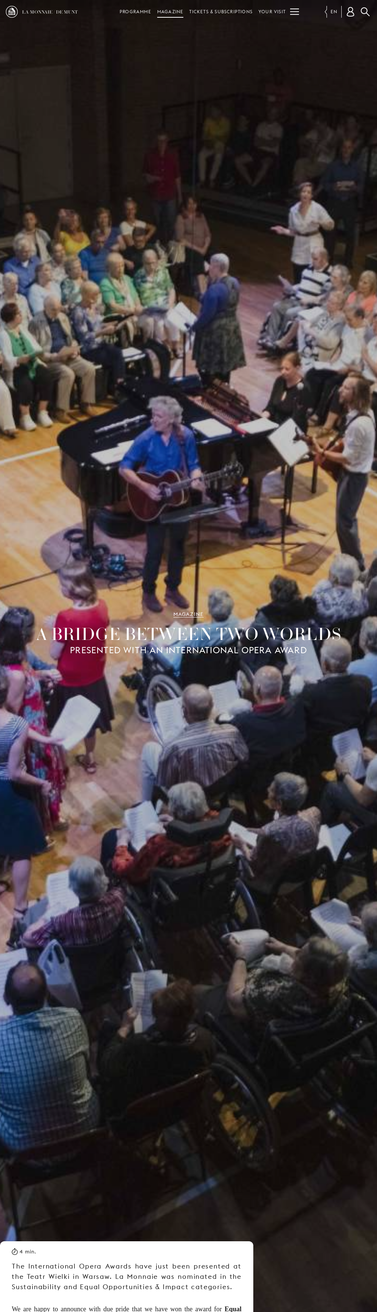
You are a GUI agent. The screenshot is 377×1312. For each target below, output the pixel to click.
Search (365, 12)
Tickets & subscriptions (221, 11)
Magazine (170, 11)
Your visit (272, 11)
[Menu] (294, 12)
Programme (135, 11)
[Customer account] (350, 12)
